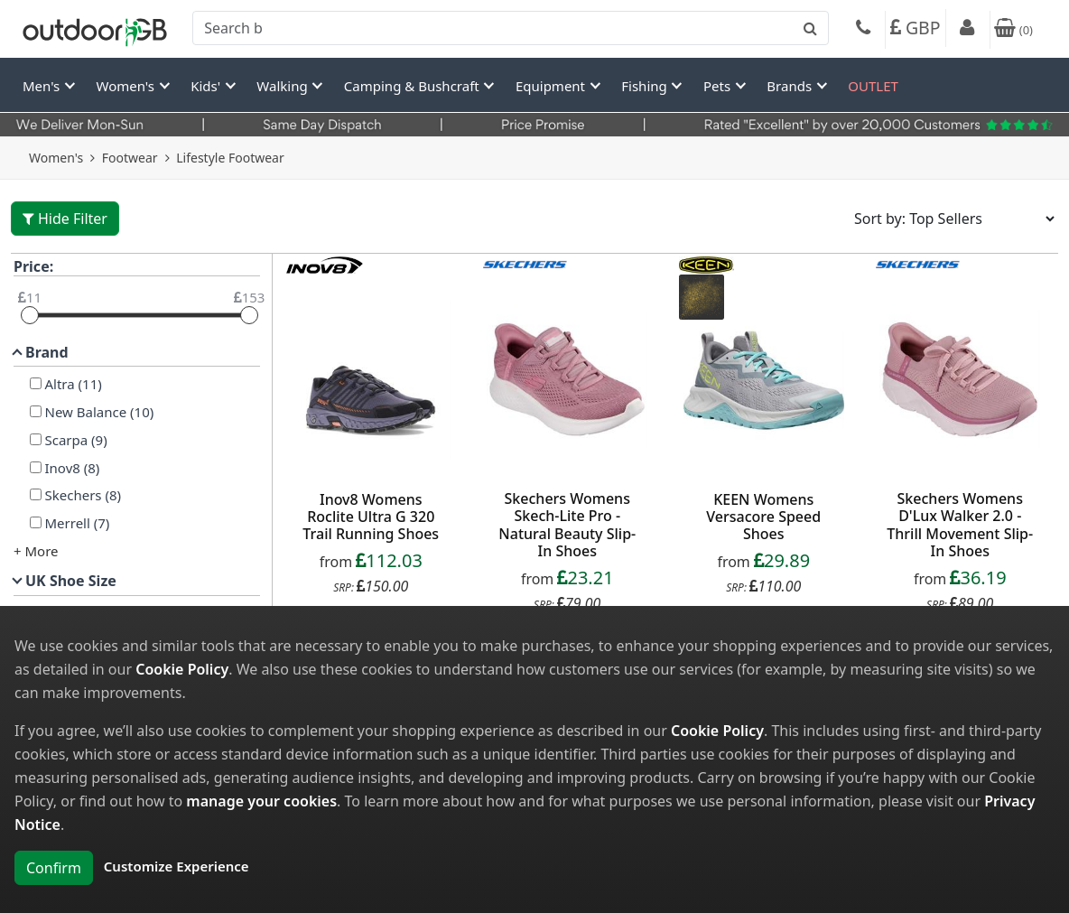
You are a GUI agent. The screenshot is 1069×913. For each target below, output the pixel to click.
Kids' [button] (207, 86)
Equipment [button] (552, 86)
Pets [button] (718, 86)
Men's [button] (43, 86)
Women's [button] (127, 86)
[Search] (510, 28)
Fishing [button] (645, 86)
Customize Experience (176, 866)
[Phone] (863, 30)
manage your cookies (261, 801)
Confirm (53, 868)
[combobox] (510, 28)
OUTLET (873, 86)
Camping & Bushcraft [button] (413, 86)
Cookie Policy (181, 669)
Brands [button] (791, 86)
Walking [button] (283, 86)
